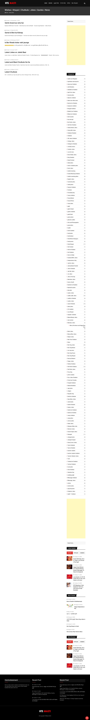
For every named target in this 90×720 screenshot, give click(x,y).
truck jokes (70, 467)
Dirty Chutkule (71, 157)
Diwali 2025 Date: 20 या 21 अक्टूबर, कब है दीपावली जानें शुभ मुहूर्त (78, 560)
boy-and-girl (70, 119)
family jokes (70, 184)
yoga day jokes (71, 488)
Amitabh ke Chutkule (72, 89)
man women (70, 320)
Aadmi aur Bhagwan (72, 78)
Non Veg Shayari (71, 355)
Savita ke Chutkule (72, 412)
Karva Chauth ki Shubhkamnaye (74, 601)
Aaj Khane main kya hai (73, 81)
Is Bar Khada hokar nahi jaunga (17, 43)
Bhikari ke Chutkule (72, 114)
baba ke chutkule (72, 97)
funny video (70, 203)
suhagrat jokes (71, 437)
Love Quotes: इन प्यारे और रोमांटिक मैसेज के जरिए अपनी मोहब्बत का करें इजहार (79, 578)
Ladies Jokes (71, 293)
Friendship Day (71, 192)
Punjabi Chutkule (72, 382)
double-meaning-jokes (73, 176)
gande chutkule (71, 211)
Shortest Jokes (71, 429)
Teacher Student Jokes (73, 456)
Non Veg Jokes (71, 345)
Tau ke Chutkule (71, 448)
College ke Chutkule (72, 143)
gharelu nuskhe (71, 219)
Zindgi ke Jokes (71, 491)
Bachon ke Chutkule (72, 103)
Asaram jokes (71, 95)
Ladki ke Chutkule (72, 298)
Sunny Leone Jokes (72, 442)
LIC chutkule (70, 309)
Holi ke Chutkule (71, 249)
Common (82, 552)
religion (69, 391)
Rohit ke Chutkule (72, 396)
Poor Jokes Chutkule (72, 377)
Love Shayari (71, 312)
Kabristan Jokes (71, 279)
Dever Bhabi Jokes (72, 154)
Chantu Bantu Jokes (72, 127)
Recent (69, 552)
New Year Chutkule (72, 339)
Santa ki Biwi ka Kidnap (14, 33)
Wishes (50, 3)
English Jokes (71, 179)
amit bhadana (71, 87)
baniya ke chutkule (72, 106)
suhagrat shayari (72, 439)
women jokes (71, 485)
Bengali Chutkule (72, 108)
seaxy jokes (70, 418)
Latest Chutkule (11, 72)
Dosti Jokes (70, 168)
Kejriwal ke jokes (71, 287)
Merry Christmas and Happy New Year (77, 326)
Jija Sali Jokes (71, 271)
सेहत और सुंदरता (75, 3)
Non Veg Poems (71, 353)
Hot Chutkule (71, 252)
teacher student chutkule (74, 453)
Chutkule (70, 135)
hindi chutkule (71, 230)
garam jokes (70, 217)
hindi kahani (70, 236)
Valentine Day (71, 472)
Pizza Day (70, 372)
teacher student (71, 450)
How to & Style (71, 255)
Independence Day (72, 260)
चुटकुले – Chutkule (72, 494)
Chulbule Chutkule (72, 133)
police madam (71, 374)
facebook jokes (71, 181)
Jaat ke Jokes (71, 263)
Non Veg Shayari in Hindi (73, 626)
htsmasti (8, 20)
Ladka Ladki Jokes (72, 295)
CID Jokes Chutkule (72, 138)
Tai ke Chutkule (71, 445)
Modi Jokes (70, 331)
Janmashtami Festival (73, 265)
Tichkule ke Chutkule (72, 461)
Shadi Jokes (70, 423)
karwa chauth (71, 282)
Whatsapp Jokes (71, 480)
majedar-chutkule (72, 314)
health (69, 227)
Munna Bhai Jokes (72, 334)
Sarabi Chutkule (71, 404)
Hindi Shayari (71, 244)
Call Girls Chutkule (72, 124)
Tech (69, 458)
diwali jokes (70, 162)
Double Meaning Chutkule (74, 173)
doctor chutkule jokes (73, 165)
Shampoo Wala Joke (72, 426)
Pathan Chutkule (71, 363)
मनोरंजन (68, 3)
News (69, 342)
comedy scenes (71, 146)
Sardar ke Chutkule (72, 410)
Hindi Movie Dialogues (73, 238)
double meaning (71, 171)
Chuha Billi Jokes (72, 130)
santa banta (70, 401)
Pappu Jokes (71, 361)
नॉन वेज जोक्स (63, 3)
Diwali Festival (71, 160)
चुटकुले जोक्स (56, 3)
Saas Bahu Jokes (72, 399)
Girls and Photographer (73, 222)
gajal (69, 206)
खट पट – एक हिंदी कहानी (72, 613)
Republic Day (71, 393)
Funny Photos (71, 200)
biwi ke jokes (71, 116)
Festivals (70, 190)
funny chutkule (71, 195)
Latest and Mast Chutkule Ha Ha (17, 62)
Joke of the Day (71, 276)
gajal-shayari (71, 209)
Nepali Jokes (71, 336)
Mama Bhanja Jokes (72, 317)
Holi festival (70, 246)
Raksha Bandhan (72, 385)
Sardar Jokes (71, 407)
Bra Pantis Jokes (72, 122)
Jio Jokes (70, 274)
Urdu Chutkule (71, 469)
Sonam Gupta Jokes (72, 431)
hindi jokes (70, 233)
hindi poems (70, 241)
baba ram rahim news (73, 100)
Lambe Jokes (71, 301)
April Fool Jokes (71, 92)
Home (6, 12)
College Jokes (71, 141)
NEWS (45, 3)
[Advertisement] (76, 45)
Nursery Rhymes (71, 358)
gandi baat (70, 214)
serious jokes (71, 420)
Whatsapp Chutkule (72, 477)
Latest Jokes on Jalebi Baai (15, 52)
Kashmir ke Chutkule (72, 284)
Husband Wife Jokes (72, 257)
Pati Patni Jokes (71, 369)
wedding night (71, 475)
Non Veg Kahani (71, 347)
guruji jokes (70, 225)
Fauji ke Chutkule (72, 187)
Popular (76, 552)
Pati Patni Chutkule (72, 366)
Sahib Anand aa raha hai (14, 23)
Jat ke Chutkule (71, 268)
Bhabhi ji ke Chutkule (73, 111)
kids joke (70, 290)
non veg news (71, 350)
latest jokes (70, 306)
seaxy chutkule (71, 415)
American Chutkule (72, 84)
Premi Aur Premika (72, 380)
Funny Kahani (71, 198)
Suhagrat (70, 434)
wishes (69, 483)
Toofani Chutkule (72, 464)
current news (71, 152)
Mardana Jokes (71, 322)
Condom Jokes (71, 149)
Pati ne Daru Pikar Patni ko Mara (74, 631)
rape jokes (70, 388)
